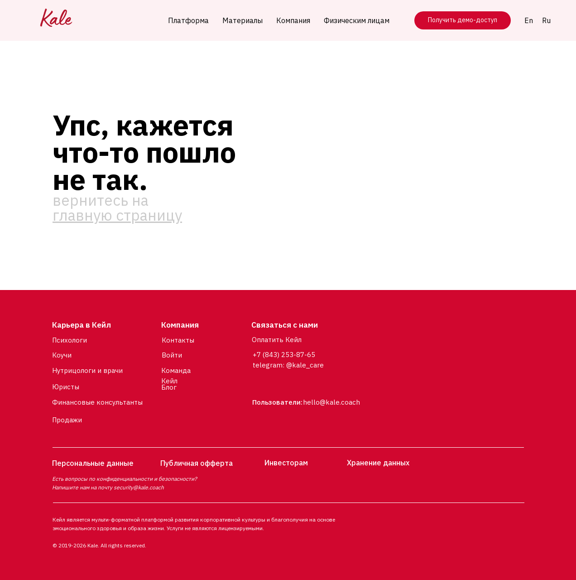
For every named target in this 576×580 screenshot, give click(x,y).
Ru (546, 20)
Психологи (69, 340)
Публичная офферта (196, 463)
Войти (172, 355)
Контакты (178, 340)
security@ (126, 487)
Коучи (62, 355)
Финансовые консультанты (97, 402)
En (528, 20)
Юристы (65, 386)
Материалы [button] (242, 20)
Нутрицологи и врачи (87, 370)
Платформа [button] (188, 20)
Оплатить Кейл (277, 339)
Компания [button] (293, 20)
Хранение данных (378, 462)
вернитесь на (117, 207)
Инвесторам (286, 462)
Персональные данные (93, 463)
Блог (169, 387)
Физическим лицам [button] (356, 20)
